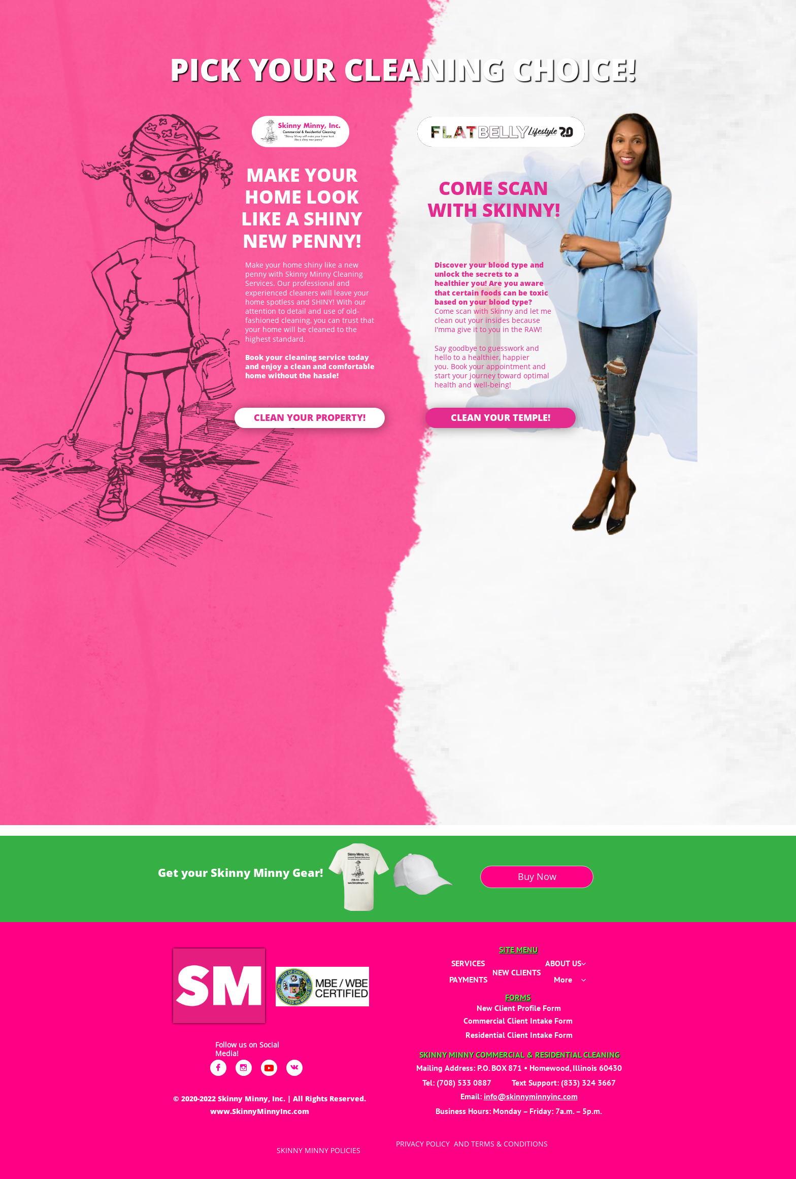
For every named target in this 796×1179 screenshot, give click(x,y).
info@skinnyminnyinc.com (531, 1096)
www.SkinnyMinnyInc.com (259, 1111)
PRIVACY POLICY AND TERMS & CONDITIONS (472, 1144)
